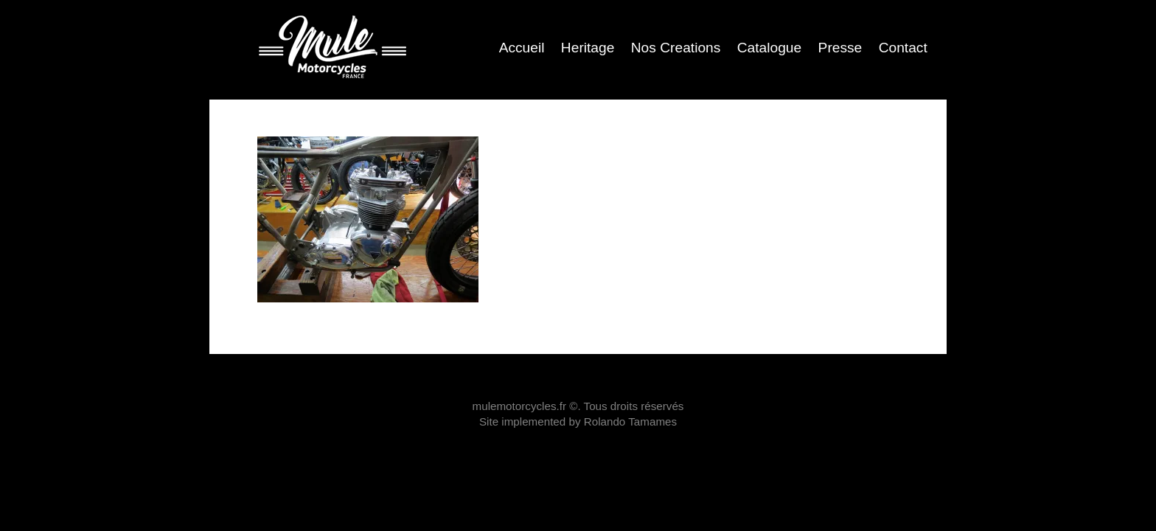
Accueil (522, 47)
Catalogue (769, 47)
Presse (840, 47)
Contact (903, 47)
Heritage (588, 47)
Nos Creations (676, 47)
